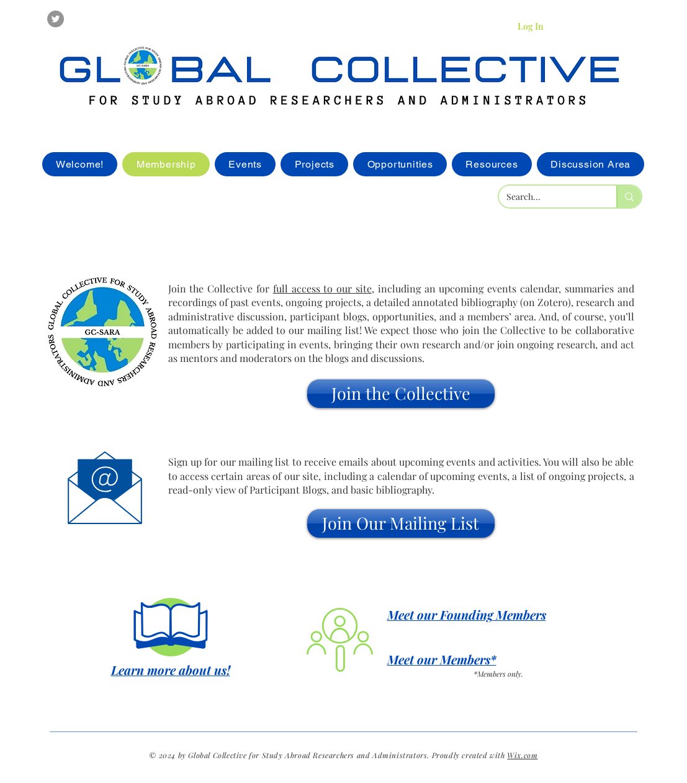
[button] (401, 393)
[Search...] (548, 197)
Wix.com (522, 755)
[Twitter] (55, 19)
